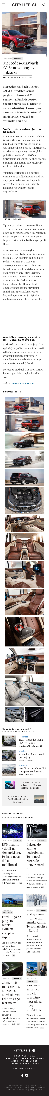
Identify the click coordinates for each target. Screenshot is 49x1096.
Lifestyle (17, 840)
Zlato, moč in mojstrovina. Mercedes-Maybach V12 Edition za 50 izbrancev (11, 992)
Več (20, 883)
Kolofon (33, 1087)
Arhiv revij (30, 1069)
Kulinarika (37, 1058)
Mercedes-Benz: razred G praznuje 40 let (32, 755)
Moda (31, 1056)
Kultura (33, 1063)
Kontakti (18, 1069)
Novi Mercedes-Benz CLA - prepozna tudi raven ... (32, 770)
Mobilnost (17, 58)
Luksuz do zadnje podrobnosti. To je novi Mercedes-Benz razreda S (36, 856)
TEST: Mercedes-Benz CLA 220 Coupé (31, 741)
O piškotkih (22, 1090)
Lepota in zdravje (17, 1058)
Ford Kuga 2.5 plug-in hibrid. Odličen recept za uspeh (11, 927)
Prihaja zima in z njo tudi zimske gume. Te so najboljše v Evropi (37, 922)
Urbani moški (18, 1063)
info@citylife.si (36, 1090)
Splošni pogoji (21, 1087)
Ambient (16, 1061)
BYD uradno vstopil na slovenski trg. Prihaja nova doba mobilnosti (11, 854)
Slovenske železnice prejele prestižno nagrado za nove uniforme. (34, 997)
